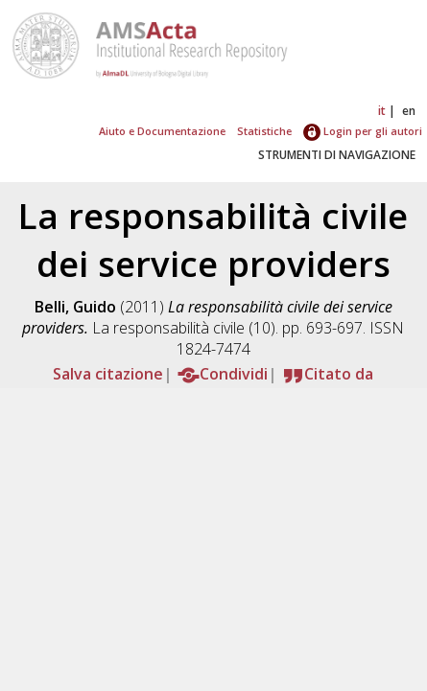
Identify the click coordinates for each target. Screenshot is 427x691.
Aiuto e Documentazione (162, 131)
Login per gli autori (362, 131)
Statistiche (264, 131)
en (408, 111)
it (382, 111)
